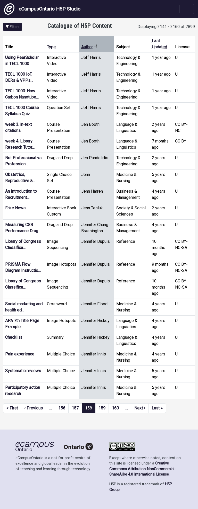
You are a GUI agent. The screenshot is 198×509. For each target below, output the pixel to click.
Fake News (15, 208)
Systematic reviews (23, 370)
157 (75, 408)
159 (101, 408)
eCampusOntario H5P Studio (42, 9)
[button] (12, 27)
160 (115, 408)
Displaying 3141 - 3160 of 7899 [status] (166, 26)
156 (61, 408)
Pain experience (19, 354)
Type (51, 46)
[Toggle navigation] (186, 9)
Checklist (13, 337)
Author (89, 46)
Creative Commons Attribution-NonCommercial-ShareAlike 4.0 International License (142, 469)
